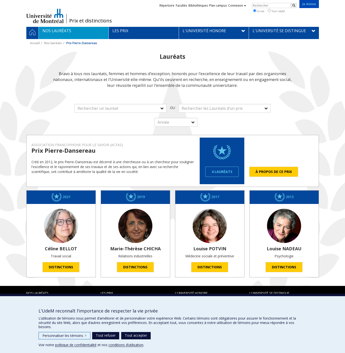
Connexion (237, 5)
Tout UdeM (276, 11)
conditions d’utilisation (125, 345)
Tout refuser (106, 335)
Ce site (258, 11)
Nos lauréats (53, 43)
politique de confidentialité (76, 345)
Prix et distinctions (90, 20)
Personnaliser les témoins (64, 335)
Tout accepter (136, 335)
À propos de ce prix (274, 171)
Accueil (35, 43)
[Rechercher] (294, 5)
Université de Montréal (45, 16)
